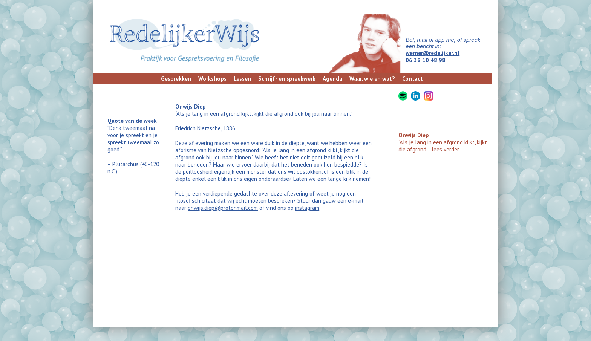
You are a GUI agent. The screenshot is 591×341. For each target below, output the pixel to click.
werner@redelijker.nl (432, 53)
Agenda (332, 78)
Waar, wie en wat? (372, 78)
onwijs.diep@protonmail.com (223, 207)
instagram (307, 207)
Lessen (242, 78)
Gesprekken (176, 78)
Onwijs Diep (413, 135)
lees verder (445, 149)
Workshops (212, 78)
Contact (412, 78)
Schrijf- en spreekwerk (286, 78)
